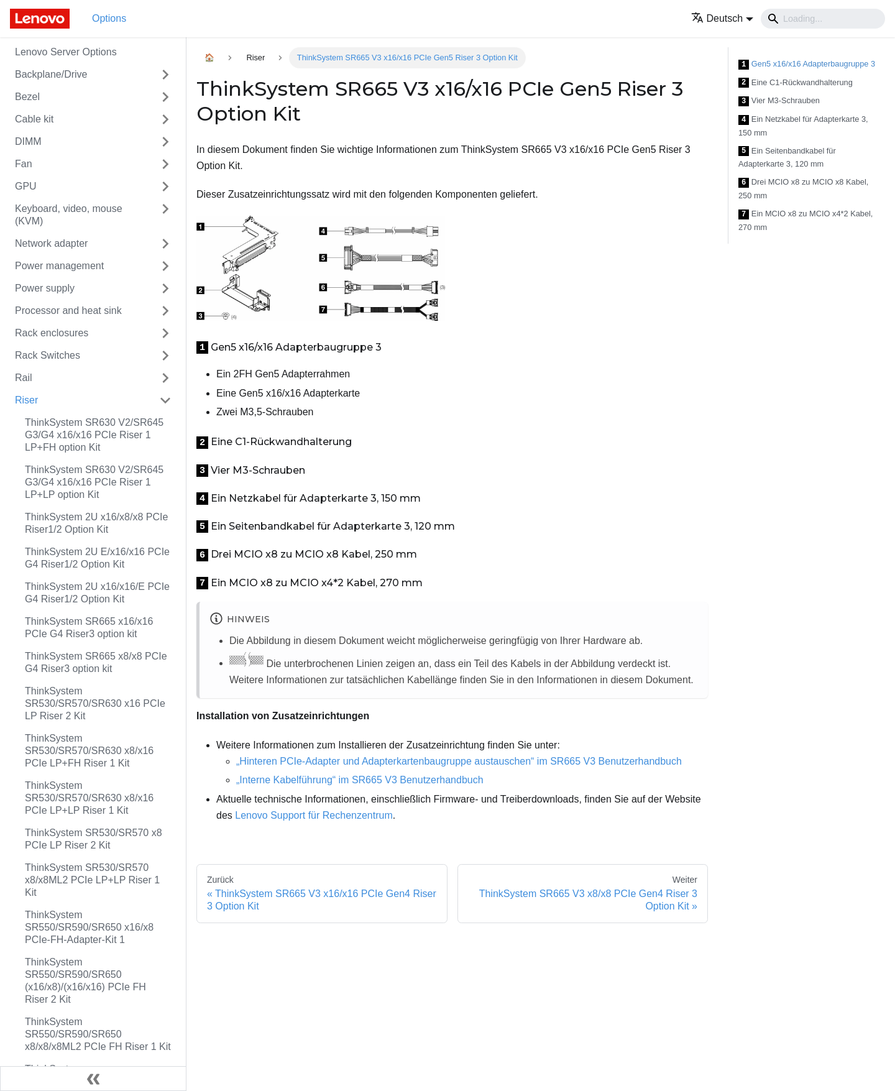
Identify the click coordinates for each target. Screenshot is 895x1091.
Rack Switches (47, 355)
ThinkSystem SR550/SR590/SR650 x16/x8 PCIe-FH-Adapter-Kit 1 (89, 927)
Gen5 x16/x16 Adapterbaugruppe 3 (806, 64)
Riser (26, 400)
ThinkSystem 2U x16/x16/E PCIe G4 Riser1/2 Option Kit (97, 592)
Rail (23, 377)
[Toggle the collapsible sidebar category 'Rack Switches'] (165, 356)
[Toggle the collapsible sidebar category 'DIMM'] (165, 142)
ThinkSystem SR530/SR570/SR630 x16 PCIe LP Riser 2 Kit (95, 703)
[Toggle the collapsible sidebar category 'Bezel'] (165, 97)
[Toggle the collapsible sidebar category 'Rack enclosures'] (165, 333)
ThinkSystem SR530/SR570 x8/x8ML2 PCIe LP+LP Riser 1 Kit (92, 880)
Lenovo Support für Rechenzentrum (313, 815)
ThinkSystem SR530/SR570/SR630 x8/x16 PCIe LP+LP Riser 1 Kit (89, 798)
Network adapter (51, 243)
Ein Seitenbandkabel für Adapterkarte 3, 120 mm (787, 157)
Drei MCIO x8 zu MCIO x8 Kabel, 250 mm (803, 188)
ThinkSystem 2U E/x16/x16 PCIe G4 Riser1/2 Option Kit (97, 557)
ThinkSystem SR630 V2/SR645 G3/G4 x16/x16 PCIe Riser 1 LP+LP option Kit (94, 482)
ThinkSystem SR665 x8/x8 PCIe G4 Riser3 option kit (96, 662)
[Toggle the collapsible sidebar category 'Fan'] (165, 164)
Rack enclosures (51, 333)
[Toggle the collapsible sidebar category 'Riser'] (165, 400)
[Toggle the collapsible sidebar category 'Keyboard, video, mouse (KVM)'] (165, 215)
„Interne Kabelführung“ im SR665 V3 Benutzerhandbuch (360, 780)
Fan (23, 164)
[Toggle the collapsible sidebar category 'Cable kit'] (165, 119)
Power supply (45, 288)
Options (109, 18)
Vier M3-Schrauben (779, 101)
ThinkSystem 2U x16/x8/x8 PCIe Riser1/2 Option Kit (96, 523)
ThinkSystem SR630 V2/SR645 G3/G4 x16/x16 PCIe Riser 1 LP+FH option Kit (94, 435)
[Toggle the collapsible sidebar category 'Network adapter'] (165, 244)
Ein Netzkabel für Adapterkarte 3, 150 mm (803, 125)
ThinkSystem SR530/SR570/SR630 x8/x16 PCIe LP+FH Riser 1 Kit (89, 750)
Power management (59, 265)
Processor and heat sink (68, 310)
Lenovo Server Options (66, 52)
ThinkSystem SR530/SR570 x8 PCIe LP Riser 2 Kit (93, 838)
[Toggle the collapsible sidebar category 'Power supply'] (165, 288)
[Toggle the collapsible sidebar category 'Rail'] (165, 378)
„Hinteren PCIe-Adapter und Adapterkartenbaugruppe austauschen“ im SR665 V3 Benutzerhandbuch (459, 761)
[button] (722, 18)
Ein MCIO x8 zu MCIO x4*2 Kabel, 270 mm (805, 220)
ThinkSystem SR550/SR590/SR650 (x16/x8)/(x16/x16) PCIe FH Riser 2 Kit (85, 981)
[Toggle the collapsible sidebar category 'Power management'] (165, 266)
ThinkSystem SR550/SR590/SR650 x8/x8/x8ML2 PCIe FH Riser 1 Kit (98, 1034)
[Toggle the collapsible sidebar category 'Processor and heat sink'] (165, 311)
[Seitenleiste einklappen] (93, 1078)
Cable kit (34, 119)
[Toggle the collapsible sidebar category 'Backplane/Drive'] (165, 75)
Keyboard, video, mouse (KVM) (68, 214)
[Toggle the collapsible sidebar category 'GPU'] (165, 186)
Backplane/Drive (51, 74)
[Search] (823, 19)
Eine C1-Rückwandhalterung (795, 83)
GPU (26, 186)
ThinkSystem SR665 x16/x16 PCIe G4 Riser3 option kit (89, 627)
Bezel (27, 96)
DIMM (28, 141)
